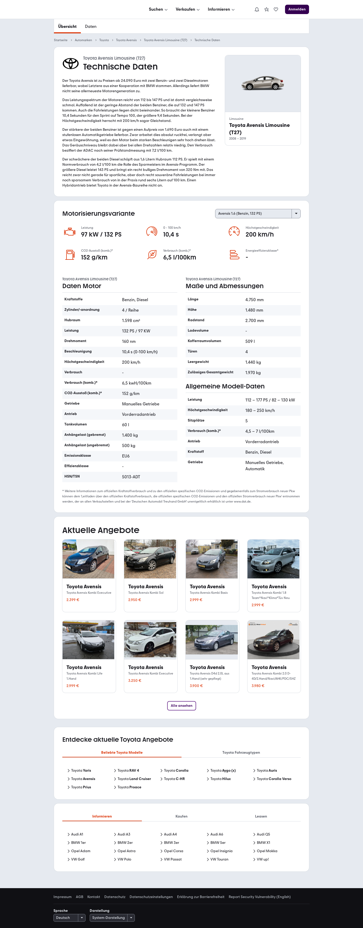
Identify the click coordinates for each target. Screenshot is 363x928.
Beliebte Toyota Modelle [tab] (122, 752)
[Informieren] (222, 9)
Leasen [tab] (261, 816)
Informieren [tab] (102, 816)
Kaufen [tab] (181, 816)
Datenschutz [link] (114, 897)
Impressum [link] (62, 897)
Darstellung (100, 910)
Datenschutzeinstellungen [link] (151, 897)
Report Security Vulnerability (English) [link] (260, 897)
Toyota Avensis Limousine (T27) (165, 40)
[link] (266, 9)
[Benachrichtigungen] (257, 9)
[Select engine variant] (258, 213)
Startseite (61, 40)
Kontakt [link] (93, 897)
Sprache (60, 910)
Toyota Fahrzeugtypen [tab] (241, 752)
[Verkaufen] (188, 9)
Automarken (83, 40)
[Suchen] (159, 9)
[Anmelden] (297, 9)
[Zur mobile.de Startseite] (93, 9)
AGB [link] (79, 897)
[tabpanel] (181, 779)
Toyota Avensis (126, 40)
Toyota (104, 40)
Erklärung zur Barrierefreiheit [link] (201, 897)
